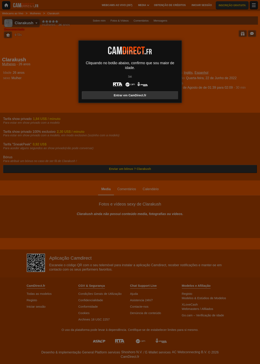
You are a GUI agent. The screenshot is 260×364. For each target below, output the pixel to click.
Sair (130, 76)
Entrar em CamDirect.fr (130, 95)
